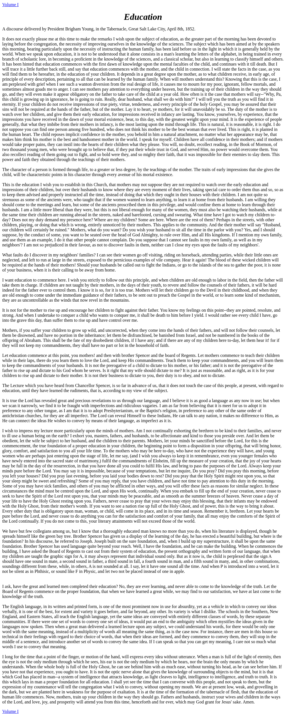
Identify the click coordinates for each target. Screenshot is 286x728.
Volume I (10, 4)
